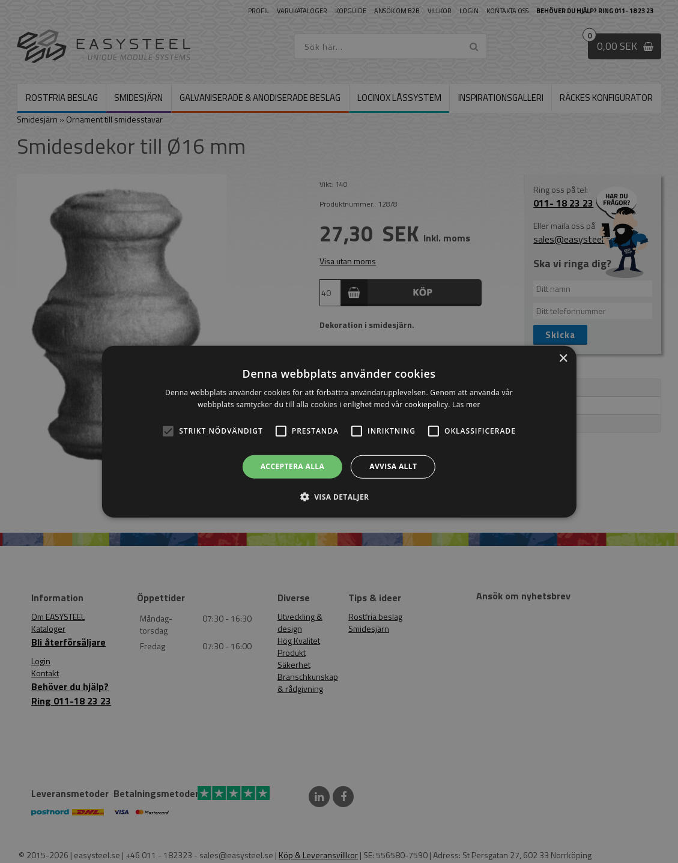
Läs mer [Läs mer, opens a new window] (466, 404)
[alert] (339, 431)
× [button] (563, 358)
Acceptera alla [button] (293, 466)
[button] (168, 431)
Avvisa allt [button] (393, 466)
